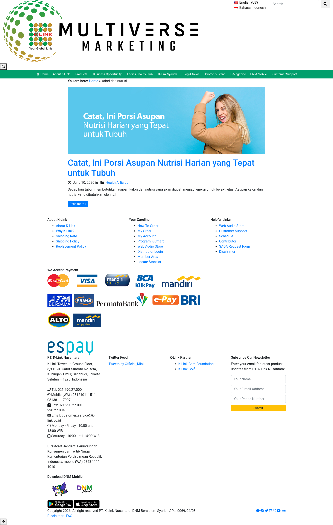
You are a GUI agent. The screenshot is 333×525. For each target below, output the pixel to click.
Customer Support (284, 74)
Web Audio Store (150, 246)
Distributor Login (150, 252)
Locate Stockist (149, 262)
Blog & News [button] (192, 74)
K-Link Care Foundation (196, 364)
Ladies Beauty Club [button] (140, 74)
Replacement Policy (71, 246)
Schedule (226, 236)
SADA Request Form (234, 246)
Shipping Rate (66, 236)
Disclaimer (227, 252)
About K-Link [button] (62, 74)
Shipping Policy (67, 241)
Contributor (227, 241)
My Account (147, 236)
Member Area (148, 257)
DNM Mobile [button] (259, 74)
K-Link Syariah (168, 74)
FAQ (69, 516)
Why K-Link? (65, 231)
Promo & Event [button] (215, 74)
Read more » (78, 204)
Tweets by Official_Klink (127, 364)
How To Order (148, 226)
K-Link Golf (186, 369)
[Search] (294, 4)
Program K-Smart (151, 241)
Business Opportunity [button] (108, 74)
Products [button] (82, 74)
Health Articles (117, 183)
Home (44, 74)
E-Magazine (238, 74)
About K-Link (65, 226)
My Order (145, 231)
